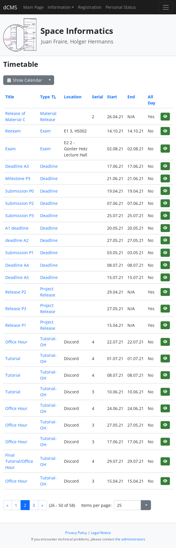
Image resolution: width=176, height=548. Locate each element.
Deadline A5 (17, 277)
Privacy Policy (76, 532)
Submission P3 (19, 215)
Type (47, 97)
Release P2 (15, 292)
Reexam (13, 131)
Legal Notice (101, 532)
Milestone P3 (17, 178)
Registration (90, 7)
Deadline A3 (17, 166)
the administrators (130, 539)
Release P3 (15, 308)
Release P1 (15, 325)
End (131, 97)
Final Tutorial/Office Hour (19, 461)
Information (59, 7)
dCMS (10, 7)
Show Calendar (24, 80)
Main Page (33, 7)
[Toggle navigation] (166, 7)
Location (72, 97)
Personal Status (121, 7)
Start (112, 97)
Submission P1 (19, 252)
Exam (45, 131)
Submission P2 (19, 203)
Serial (97, 97)
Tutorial (12, 358)
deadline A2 (17, 240)
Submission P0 (19, 191)
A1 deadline (17, 228)
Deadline (49, 166)
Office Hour (16, 342)
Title (9, 97)
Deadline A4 (17, 265)
